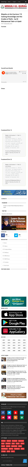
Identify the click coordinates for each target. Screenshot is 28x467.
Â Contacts (5, 262)
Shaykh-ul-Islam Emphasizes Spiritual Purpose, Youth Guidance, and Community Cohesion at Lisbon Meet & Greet (17, 380)
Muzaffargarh (4, 448)
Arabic (9, 1)
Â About (4, 246)
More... (12, 451)
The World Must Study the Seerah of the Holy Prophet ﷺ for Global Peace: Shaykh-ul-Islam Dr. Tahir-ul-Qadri (17, 372)
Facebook (4, 203)
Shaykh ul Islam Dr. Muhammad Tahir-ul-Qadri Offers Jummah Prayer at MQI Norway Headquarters (16, 359)
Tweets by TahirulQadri (7, 214)
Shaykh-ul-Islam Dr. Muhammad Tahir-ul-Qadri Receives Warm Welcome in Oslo (17, 365)
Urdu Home (5, 265)
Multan (20, 446)
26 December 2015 (8, 23)
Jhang (13, 443)
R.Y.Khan (11, 448)
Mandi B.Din (14, 446)
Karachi (17, 443)
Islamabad (8, 443)
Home (4, 243)
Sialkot (22, 448)
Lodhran (8, 446)
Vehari (8, 451)
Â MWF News (6, 259)
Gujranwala (21, 441)
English (14, 1)
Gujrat (3, 443)
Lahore (22, 443)
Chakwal (9, 441)
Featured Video (5, 269)
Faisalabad (14, 441)
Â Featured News (7, 249)
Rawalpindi (16, 448)
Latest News (4, 355)
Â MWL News (6, 256)
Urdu (19, 1)
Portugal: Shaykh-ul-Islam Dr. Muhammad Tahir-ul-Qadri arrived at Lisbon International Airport (16, 387)
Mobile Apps (4, 308)
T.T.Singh (3, 451)
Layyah (3, 446)
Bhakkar (3, 441)
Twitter (4, 211)
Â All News (5, 252)
